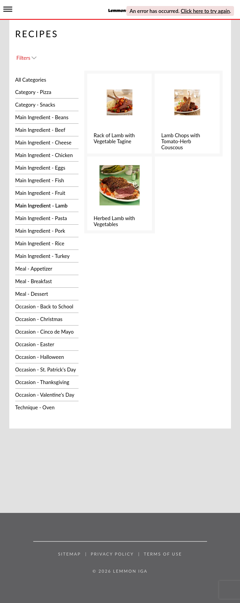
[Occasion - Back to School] (47, 306)
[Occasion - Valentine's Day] (47, 395)
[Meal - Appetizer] (47, 268)
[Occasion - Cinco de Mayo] (47, 332)
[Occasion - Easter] (47, 344)
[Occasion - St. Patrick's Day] (47, 369)
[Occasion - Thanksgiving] (47, 382)
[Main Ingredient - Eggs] (47, 168)
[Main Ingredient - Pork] (47, 231)
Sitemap (69, 554)
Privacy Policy (112, 554)
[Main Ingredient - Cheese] (47, 142)
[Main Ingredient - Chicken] (47, 155)
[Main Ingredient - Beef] (47, 130)
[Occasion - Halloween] (47, 357)
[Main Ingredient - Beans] (47, 117)
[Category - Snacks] (47, 105)
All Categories (30, 80)
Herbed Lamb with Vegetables (114, 221)
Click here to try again (205, 11)
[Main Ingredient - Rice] (47, 243)
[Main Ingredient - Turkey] (47, 256)
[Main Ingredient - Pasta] (47, 218)
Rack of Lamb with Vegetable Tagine (114, 138)
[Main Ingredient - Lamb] (47, 205)
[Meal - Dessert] (47, 294)
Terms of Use (163, 554)
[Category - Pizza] (47, 92)
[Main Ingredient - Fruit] (47, 193)
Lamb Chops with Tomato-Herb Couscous (180, 141)
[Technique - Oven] (47, 407)
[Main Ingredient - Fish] (47, 180)
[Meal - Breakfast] (47, 281)
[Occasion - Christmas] (47, 319)
